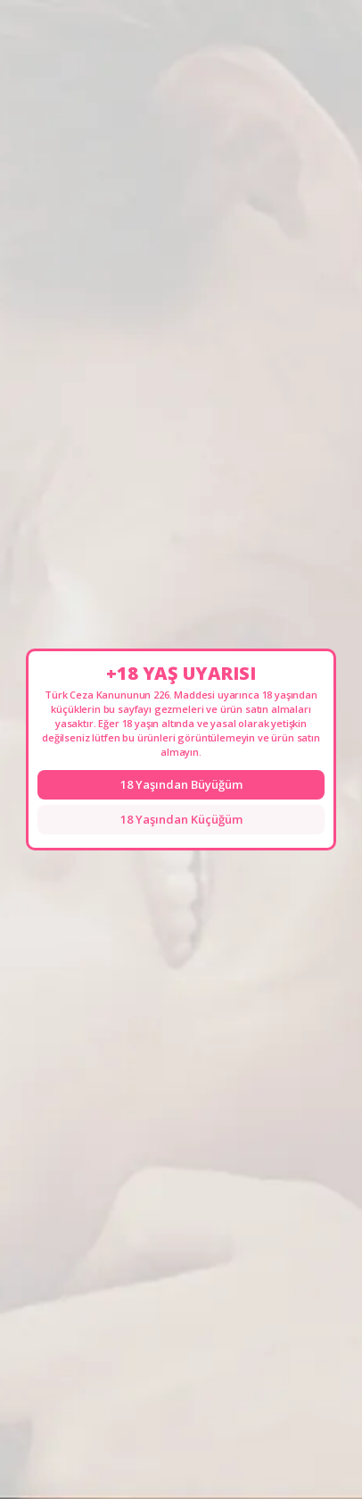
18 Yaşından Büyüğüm (181, 784)
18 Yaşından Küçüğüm (181, 819)
